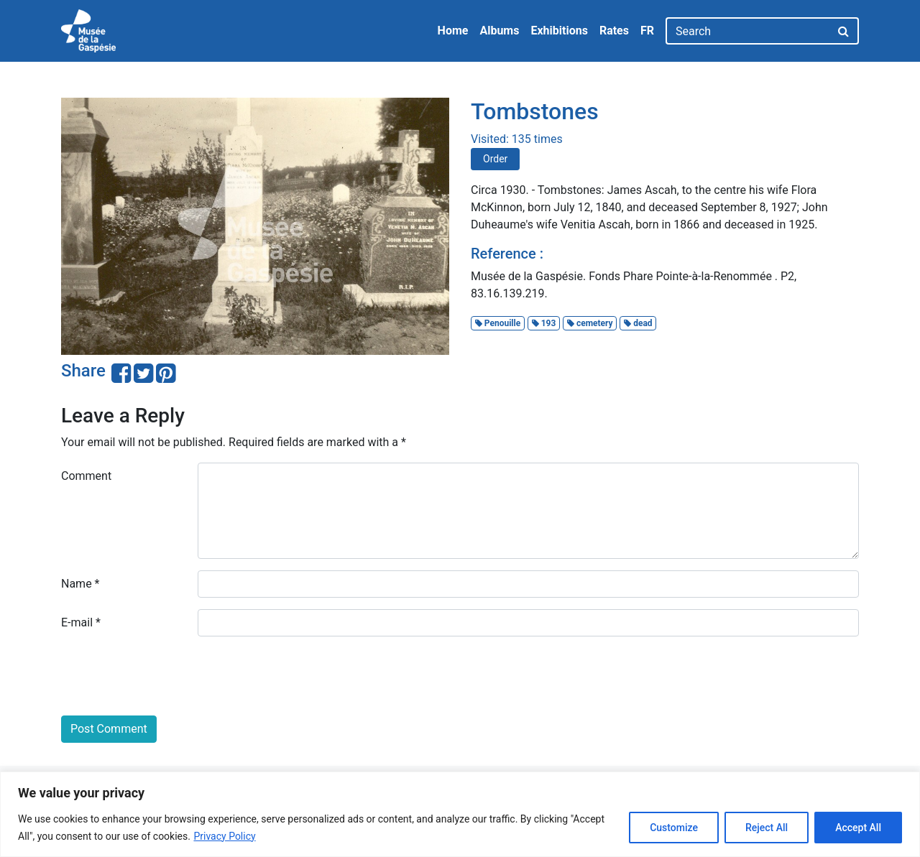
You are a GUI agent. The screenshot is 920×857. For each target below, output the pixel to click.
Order (495, 159)
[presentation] (170, 676)
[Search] (748, 31)
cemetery (590, 323)
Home (453, 30)
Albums (499, 30)
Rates (614, 30)
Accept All (858, 827)
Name (80, 583)
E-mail (81, 622)
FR (647, 30)
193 (544, 323)
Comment (86, 476)
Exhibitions (558, 30)
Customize (674, 827)
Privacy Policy (224, 836)
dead (638, 323)
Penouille (497, 323)
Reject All (766, 827)
